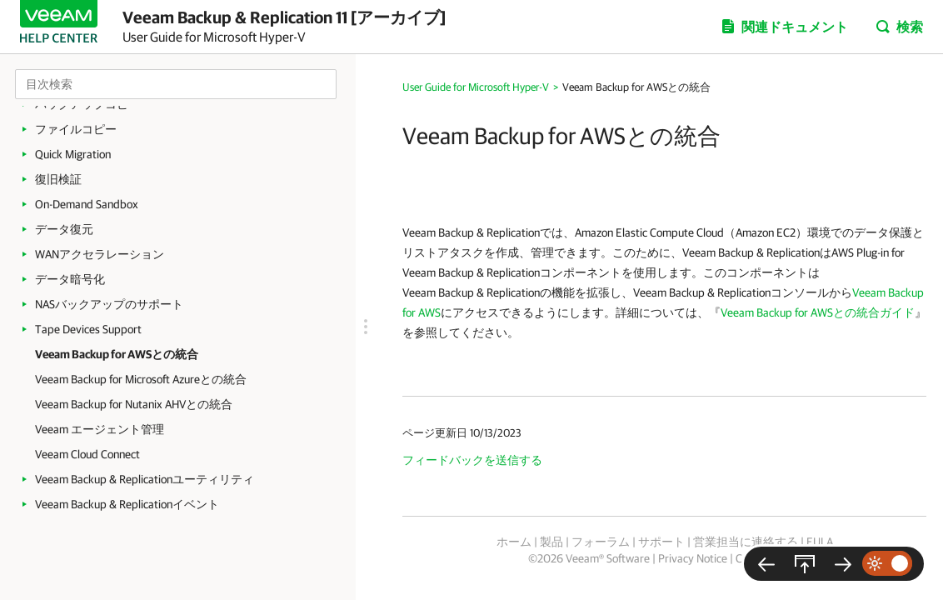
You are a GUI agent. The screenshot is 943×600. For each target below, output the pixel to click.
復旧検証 (58, 179)
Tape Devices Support (88, 329)
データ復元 (64, 229)
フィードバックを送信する (472, 460)
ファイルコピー (76, 129)
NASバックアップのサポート (109, 304)
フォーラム (600, 541)
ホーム (513, 541)
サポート (661, 541)
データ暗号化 (70, 279)
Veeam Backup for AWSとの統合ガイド (818, 312)
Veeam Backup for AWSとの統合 (116, 354)
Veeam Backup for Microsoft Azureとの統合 (141, 379)
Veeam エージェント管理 (99, 429)
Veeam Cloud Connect (87, 454)
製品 (551, 541)
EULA (819, 541)
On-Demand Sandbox (86, 204)
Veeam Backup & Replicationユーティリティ (144, 479)
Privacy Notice (692, 558)
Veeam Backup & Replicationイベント (127, 504)
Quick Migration (73, 154)
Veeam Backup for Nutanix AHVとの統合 (133, 404)
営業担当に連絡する (745, 541)
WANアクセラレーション (99, 254)
